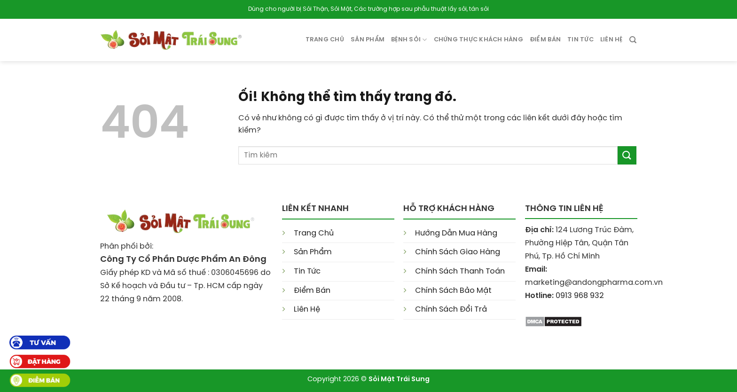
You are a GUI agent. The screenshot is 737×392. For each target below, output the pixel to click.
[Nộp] (627, 155)
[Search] (632, 40)
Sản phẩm (367, 40)
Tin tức (580, 40)
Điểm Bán (545, 40)
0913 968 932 (580, 296)
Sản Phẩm (313, 252)
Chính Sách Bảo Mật (453, 291)
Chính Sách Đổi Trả (451, 310)
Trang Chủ (325, 40)
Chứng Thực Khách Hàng (478, 40)
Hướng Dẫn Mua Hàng (456, 233)
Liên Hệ (611, 40)
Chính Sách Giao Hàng (457, 252)
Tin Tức (307, 271)
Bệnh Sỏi (409, 39)
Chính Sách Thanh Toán (460, 271)
